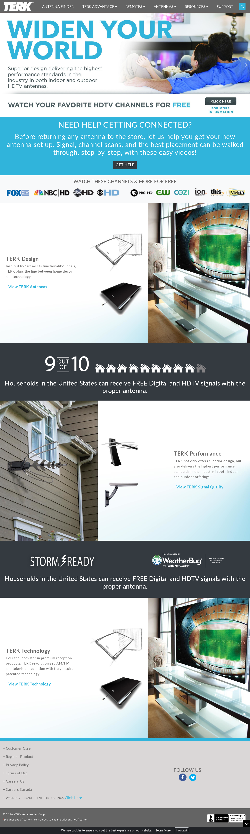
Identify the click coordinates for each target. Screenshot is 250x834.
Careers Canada (19, 789)
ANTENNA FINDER (58, 6)
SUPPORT (225, 6)
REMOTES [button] (134, 6)
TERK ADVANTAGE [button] (98, 6)
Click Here (73, 797)
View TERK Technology (29, 684)
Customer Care (18, 748)
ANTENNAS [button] (163, 6)
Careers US (15, 781)
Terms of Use (17, 772)
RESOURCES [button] (195, 6)
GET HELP (125, 165)
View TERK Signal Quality (199, 487)
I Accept (181, 830)
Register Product (19, 756)
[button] (3, 64)
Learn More (163, 830)
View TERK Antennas (27, 286)
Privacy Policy (17, 764)
